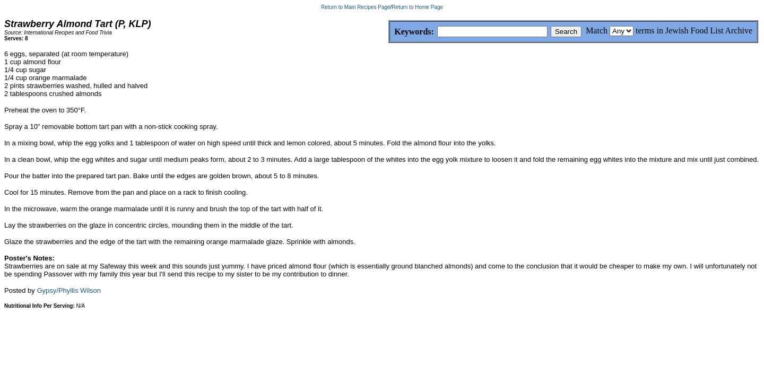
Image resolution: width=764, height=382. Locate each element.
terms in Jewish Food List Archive (694, 30)
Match (596, 30)
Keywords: (389, 32)
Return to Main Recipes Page (355, 7)
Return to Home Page (417, 7)
